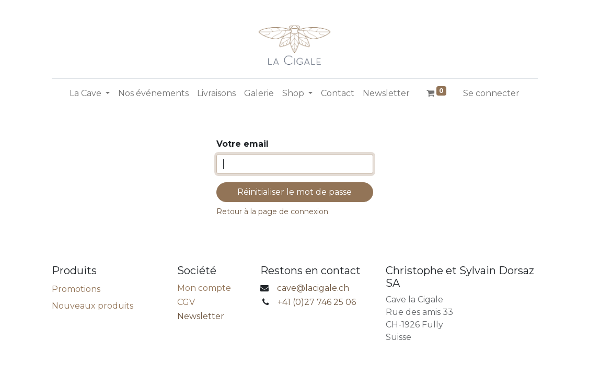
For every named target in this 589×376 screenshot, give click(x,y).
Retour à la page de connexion (272, 211)
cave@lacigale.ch (313, 288)
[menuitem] (153, 93)
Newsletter (200, 316)
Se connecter (491, 93)
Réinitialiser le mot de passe (294, 192)
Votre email (242, 144)
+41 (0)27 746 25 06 (317, 302)
